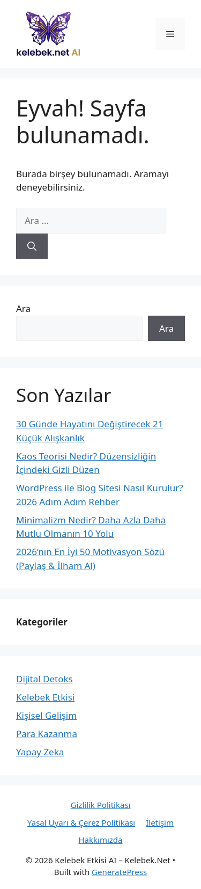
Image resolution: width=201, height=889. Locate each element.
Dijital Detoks (44, 679)
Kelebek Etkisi (45, 697)
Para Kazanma (46, 733)
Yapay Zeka (40, 752)
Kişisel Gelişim (46, 715)
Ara (23, 308)
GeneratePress (119, 871)
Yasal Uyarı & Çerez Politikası (81, 822)
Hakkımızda (100, 839)
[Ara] (32, 246)
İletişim (160, 822)
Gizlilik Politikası (101, 804)
